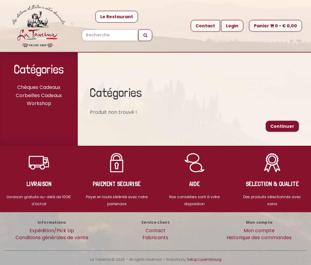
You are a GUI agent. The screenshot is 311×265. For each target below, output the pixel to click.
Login (232, 26)
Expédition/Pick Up (51, 230)
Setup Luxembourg (204, 259)
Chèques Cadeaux (38, 87)
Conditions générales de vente (51, 237)
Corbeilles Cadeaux (39, 95)
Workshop (39, 103)
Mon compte (259, 230)
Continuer (282, 126)
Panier (275, 26)
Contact (205, 26)
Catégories (39, 69)
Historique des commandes (259, 237)
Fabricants (155, 237)
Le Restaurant (116, 17)
